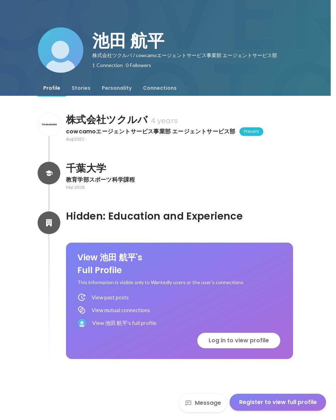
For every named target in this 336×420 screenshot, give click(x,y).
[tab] (52, 87)
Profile (51, 88)
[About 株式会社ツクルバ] (49, 124)
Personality (117, 88)
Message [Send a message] (203, 403)
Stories (81, 88)
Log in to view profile (239, 340)
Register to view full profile (278, 402)
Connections (160, 88)
